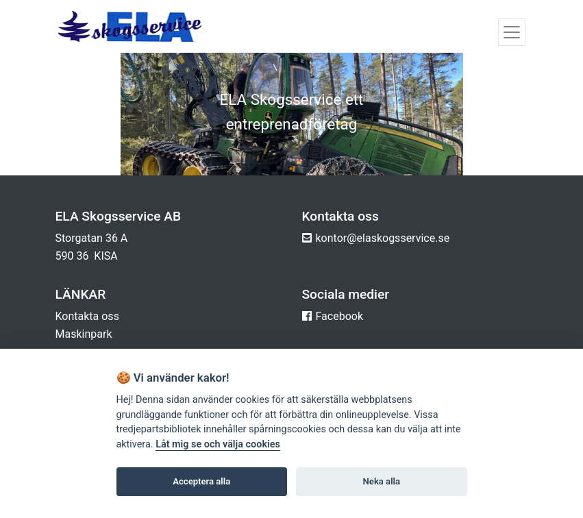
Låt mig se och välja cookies (218, 444)
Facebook (339, 316)
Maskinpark (83, 334)
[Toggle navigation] (511, 32)
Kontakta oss (87, 316)
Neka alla (381, 481)
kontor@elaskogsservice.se (383, 238)
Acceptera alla (201, 481)
